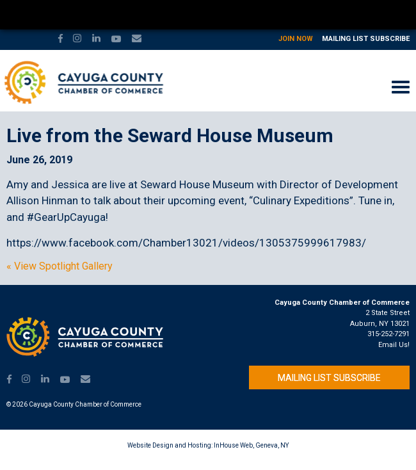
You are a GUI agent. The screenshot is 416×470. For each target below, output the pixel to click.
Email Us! (394, 345)
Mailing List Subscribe (366, 39)
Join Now (295, 39)
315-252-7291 (388, 334)
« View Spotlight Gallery (59, 266)
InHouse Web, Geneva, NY (251, 445)
